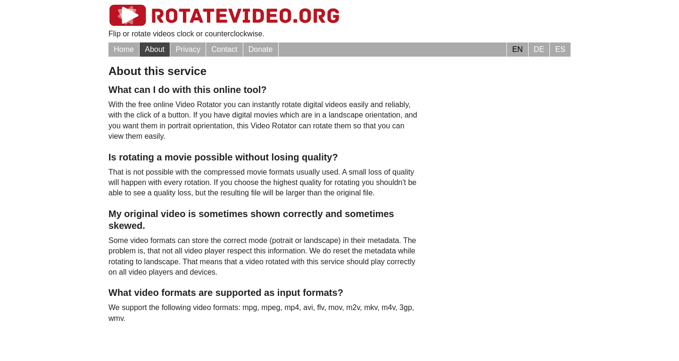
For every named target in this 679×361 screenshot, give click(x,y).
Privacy (187, 49)
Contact (224, 49)
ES (560, 49)
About (155, 49)
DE (539, 49)
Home (124, 49)
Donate (260, 49)
